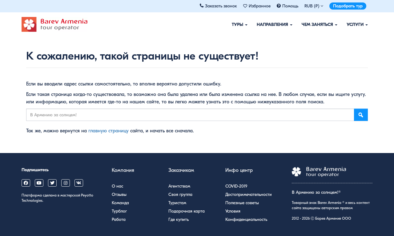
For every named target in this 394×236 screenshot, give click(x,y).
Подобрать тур (348, 6)
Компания (123, 170)
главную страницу (108, 131)
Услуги (357, 24)
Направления (274, 24)
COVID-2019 (236, 186)
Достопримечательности (248, 194)
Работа (119, 219)
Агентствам (179, 186)
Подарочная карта (186, 211)
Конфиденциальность (246, 219)
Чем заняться (319, 24)
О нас (117, 186)
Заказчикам (181, 170)
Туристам (177, 202)
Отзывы (119, 194)
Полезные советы (242, 202)
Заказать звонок (221, 6)
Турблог (119, 211)
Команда (120, 202)
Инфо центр (239, 170)
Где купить (178, 219)
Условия (232, 211)
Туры (239, 24)
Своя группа (180, 194)
